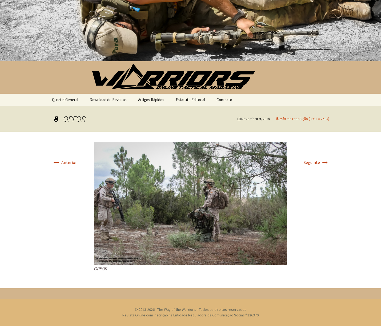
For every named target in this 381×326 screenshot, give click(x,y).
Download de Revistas (108, 99)
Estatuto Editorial (190, 99)
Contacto (224, 99)
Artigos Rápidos (151, 99)
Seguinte (316, 162)
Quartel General (65, 99)
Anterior (64, 162)
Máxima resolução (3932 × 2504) (304, 118)
